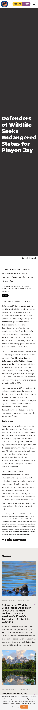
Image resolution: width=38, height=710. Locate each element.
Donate (17, 4)
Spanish (32, 258)
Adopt (26, 4)
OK (24, 707)
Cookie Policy (14, 707)
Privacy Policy (27, 704)
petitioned (25, 306)
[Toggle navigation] (34, 4)
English (25, 258)
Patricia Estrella (23, 358)
